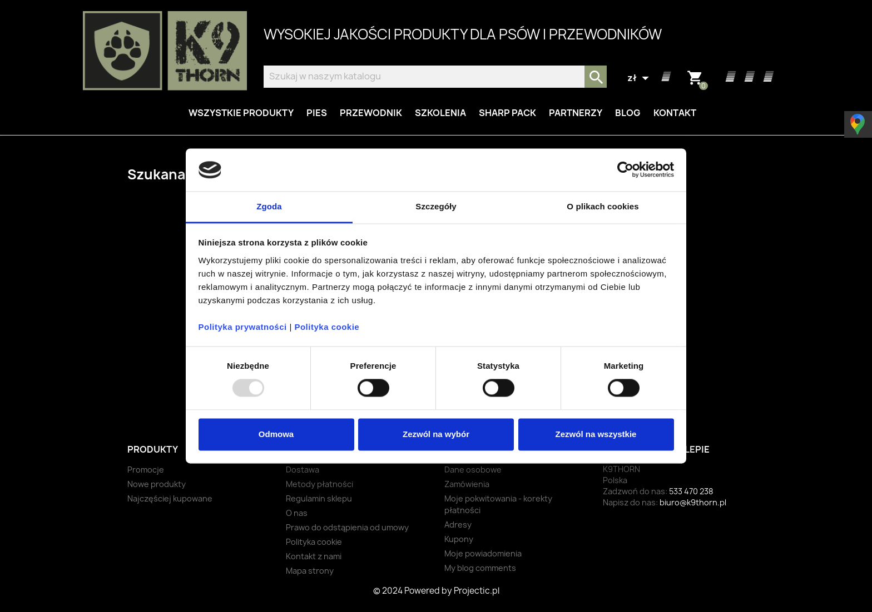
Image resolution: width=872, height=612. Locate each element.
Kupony (458, 539)
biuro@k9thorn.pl (693, 502)
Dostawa (302, 469)
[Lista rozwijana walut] (639, 78)
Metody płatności (319, 484)
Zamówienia (466, 484)
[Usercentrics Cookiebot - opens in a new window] (625, 170)
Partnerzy (575, 113)
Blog (628, 113)
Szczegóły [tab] (435, 206)
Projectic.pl (476, 590)
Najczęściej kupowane (169, 498)
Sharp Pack (507, 113)
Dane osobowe (473, 469)
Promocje (145, 469)
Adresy (458, 524)
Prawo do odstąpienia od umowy (347, 527)
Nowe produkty (156, 484)
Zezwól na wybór (436, 434)
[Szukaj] (435, 77)
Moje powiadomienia (483, 553)
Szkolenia (440, 113)
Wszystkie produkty (241, 113)
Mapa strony (310, 570)
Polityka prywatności (243, 327)
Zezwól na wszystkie (596, 434)
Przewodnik (371, 113)
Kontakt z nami (313, 556)
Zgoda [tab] (269, 206)
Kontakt (674, 113)
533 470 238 (691, 491)
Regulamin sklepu (319, 498)
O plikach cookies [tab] (602, 206)
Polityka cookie (326, 327)
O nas (297, 513)
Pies (316, 113)
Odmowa (276, 434)
